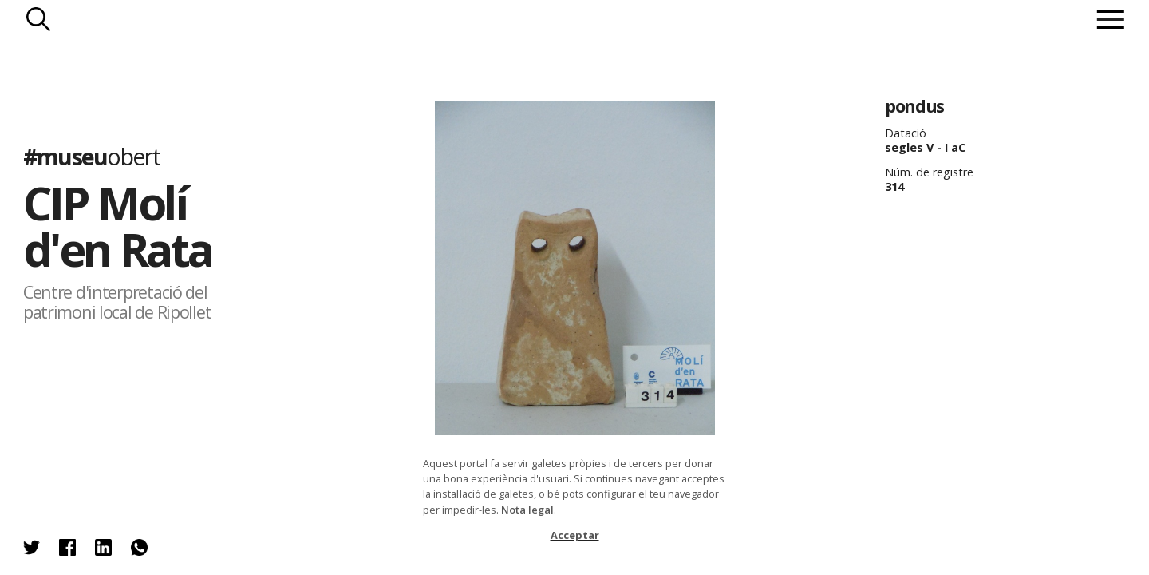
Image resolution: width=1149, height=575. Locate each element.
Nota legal (527, 509)
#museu (91, 156)
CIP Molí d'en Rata (117, 225)
